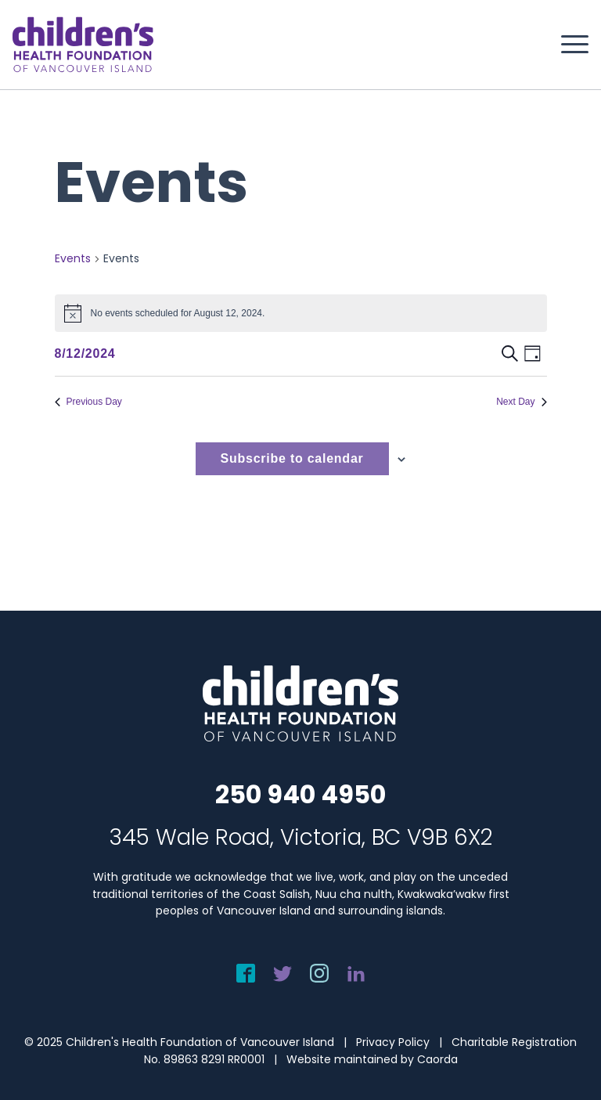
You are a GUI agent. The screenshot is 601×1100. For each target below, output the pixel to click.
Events (73, 258)
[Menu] (566, 44)
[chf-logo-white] (83, 44)
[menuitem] (566, 44)
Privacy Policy (393, 1042)
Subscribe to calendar (292, 458)
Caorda (437, 1059)
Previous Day (88, 401)
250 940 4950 (300, 794)
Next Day (521, 401)
